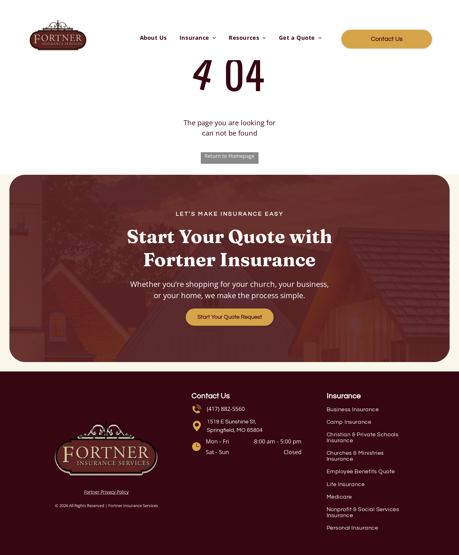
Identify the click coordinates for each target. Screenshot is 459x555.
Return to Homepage (229, 156)
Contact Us (210, 396)
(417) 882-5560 (226, 408)
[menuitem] (153, 38)
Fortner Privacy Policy (106, 492)
